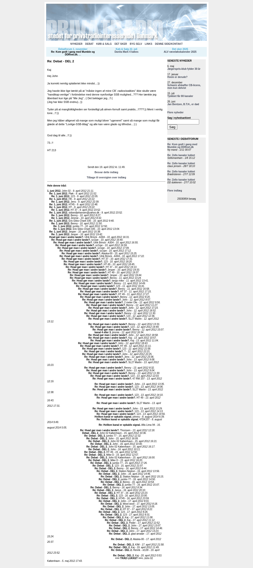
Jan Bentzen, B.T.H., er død (183, 104)
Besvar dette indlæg (106, 172)
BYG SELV (136, 44)
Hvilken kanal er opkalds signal (113, 416)
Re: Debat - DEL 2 (94, 435)
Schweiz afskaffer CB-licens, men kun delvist (184, 86)
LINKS (148, 44)
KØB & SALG (104, 44)
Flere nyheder (175, 112)
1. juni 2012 (54, 190)
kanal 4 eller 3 (103, 332)
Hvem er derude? (177, 77)
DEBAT (89, 44)
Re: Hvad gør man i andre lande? (70, 239)
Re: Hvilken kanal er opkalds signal (117, 419)
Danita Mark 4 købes (127, 51)
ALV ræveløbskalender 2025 (180, 51)
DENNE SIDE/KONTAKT (169, 44)
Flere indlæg (174, 190)
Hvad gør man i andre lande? (66, 237)
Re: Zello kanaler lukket (181, 155)
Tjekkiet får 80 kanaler (180, 96)
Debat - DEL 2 (90, 433)
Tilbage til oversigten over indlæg (106, 177)
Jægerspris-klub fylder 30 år (183, 69)
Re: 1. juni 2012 (58, 193)
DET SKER (120, 44)
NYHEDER (76, 44)
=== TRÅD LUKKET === (129, 558)
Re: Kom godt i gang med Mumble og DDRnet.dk (73, 53)
